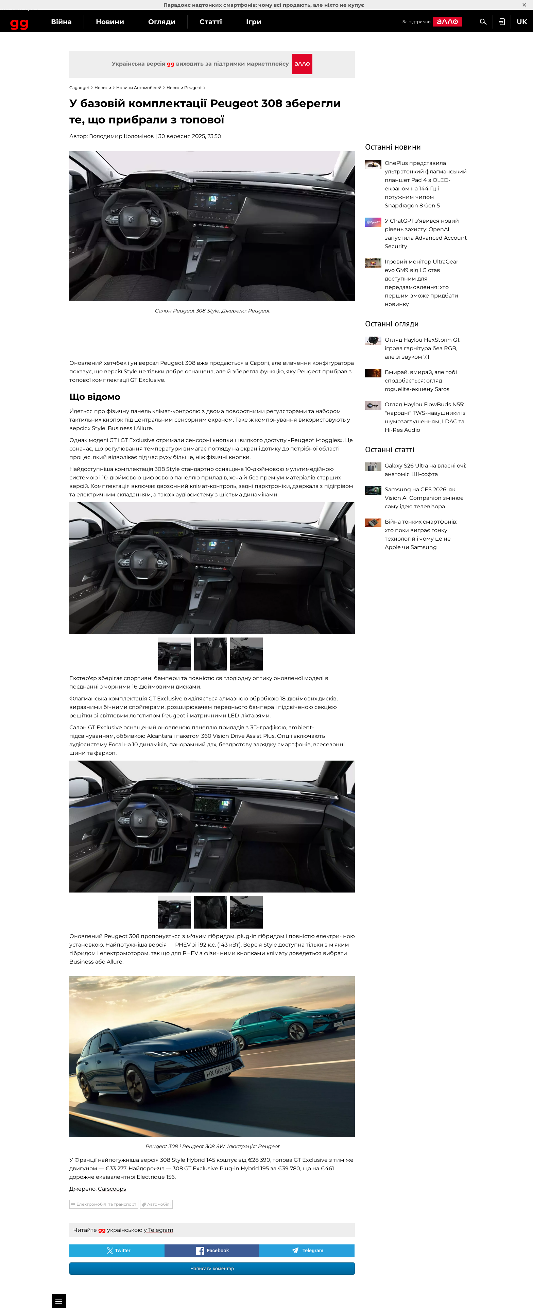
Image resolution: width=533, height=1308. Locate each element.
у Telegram (158, 1230)
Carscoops (112, 1189)
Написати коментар (212, 1268)
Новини (163, 22)
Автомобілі (159, 1204)
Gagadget (45, 21)
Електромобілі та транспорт (106, 1204)
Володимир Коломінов (121, 136)
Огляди (214, 22)
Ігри (306, 22)
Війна (114, 22)
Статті (263, 22)
